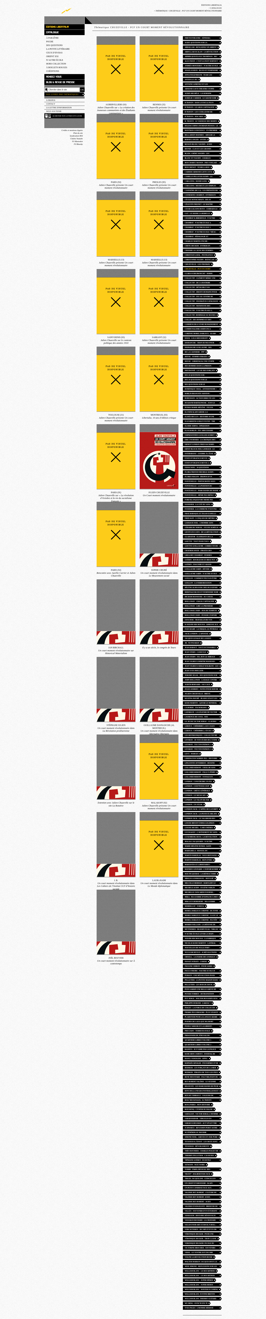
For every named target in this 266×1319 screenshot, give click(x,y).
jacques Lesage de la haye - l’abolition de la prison (198, 638)
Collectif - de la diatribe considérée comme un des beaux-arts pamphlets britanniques (201, 283)
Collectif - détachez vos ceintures (197, 287)
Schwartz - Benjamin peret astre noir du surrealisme (201, 1128)
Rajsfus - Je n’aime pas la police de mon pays (200, 1049)
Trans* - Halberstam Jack (197, 1174)
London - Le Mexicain (195, 795)
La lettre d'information (59, 108)
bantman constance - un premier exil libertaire (201, 130)
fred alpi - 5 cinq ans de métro (200, 518)
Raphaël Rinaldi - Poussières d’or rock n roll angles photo (201, 1063)
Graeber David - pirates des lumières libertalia (198, 551)
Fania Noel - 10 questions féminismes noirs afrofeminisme (201, 468)
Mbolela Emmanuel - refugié (199, 878)
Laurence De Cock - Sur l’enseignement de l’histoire (199, 717)
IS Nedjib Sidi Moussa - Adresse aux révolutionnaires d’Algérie (201, 625)
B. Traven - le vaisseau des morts (201, 121)
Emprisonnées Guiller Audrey (200, 435)
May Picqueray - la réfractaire (200, 874)
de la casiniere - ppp (194, 352)
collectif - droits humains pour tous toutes (201, 292)
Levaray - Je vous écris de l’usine (201, 740)
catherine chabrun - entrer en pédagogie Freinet (200, 195)
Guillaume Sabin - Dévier (197, 569)
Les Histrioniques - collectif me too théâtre (201, 735)
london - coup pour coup (197, 786)
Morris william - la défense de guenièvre (200, 925)
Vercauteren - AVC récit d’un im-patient (201, 1229)
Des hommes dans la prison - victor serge (198, 366)
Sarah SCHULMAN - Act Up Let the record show (201, 1123)
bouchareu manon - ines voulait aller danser (201, 163)
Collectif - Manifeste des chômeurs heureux (197, 306)
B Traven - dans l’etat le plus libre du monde (199, 103)
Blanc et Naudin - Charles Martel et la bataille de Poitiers (201, 158)
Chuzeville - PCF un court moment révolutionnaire (198, 269)
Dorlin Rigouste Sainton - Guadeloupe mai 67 (197, 394)
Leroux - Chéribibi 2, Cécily (198, 731)
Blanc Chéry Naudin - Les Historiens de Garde (197, 154)
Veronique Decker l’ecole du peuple (199, 1243)
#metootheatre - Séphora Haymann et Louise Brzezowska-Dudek (201, 38)
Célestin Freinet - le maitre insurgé (199, 204)
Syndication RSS (76, 136)
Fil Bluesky (78, 144)
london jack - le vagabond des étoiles (200, 819)
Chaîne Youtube (76, 139)
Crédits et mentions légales (72, 130)
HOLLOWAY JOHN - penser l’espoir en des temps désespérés (201, 615)
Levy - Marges (191, 754)
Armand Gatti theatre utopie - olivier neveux (200, 89)
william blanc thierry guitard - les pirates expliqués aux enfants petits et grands (201, 1299)
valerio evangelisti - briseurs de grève (201, 1206)
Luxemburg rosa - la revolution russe (201, 837)
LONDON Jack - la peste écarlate (201, 814)
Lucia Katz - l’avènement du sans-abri (201, 832)
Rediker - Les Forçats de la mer (200, 1068)
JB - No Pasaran (192, 643)
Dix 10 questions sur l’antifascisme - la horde (197, 375)
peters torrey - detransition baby (199, 994)
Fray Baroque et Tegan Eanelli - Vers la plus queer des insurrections (201, 514)
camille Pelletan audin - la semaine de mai (198, 177)
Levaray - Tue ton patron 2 (198, 749)
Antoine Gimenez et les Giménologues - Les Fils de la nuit (199, 84)
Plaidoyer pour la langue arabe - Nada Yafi (201, 1017)
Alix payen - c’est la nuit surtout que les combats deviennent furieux (201, 61)
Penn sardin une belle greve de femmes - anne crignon (200, 989)
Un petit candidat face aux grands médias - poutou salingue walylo (201, 1188)
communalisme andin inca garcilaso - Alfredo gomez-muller (199, 329)
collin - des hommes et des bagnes (198, 320)
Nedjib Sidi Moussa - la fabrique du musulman (200, 939)
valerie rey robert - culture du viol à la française (201, 1193)
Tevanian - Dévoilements (197, 1146)
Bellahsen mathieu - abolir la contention (200, 135)
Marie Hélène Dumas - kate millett (198, 846)
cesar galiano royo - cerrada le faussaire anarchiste (201, 209)
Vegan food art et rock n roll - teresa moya (200, 1225)
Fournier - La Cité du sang (197, 504)
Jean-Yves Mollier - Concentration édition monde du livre (201, 671)
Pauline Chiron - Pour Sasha (198, 966)
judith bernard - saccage (197, 684)
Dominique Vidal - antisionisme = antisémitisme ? (201, 389)
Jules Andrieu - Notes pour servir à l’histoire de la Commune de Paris (201, 689)
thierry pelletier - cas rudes (199, 1155)
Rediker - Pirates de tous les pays (201, 1072)
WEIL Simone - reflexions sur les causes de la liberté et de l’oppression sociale (201, 1266)
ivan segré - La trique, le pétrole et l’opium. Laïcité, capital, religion (201, 629)
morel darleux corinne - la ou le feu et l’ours (201, 915)
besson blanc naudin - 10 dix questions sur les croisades (199, 144)
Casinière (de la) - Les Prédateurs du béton (201, 191)
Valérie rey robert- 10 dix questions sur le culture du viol (201, 1197)
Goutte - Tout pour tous (197, 541)
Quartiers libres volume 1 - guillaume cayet (198, 1040)
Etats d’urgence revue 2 (197, 463)
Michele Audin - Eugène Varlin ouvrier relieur (200, 888)
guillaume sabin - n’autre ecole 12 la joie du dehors (201, 574)
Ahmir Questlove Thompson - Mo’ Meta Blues (201, 57)
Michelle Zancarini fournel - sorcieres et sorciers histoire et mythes (201, 892)
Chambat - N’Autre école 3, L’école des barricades (198, 223)
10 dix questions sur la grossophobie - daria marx (198, 43)
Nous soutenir (53, 111)
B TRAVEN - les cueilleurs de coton (199, 112)
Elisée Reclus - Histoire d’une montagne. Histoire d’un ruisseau (201, 417)
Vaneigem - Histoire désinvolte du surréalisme (200, 1216)
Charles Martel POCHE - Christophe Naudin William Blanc (198, 241)
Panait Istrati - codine (196, 962)
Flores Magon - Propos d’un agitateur (198, 477)
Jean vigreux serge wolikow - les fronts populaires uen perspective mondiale (202, 666)
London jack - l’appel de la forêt (201, 809)
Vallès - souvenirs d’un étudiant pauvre (201, 1211)
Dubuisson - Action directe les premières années (200, 398)
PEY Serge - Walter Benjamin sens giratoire (201, 999)
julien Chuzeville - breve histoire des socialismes (197, 694)
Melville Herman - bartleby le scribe (200, 883)
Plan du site (78, 133)
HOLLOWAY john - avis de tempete (201, 611)
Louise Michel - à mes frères (199, 828)
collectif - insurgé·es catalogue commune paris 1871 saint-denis (201, 301)
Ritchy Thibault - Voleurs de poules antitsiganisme (199, 1096)
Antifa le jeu (191, 80)
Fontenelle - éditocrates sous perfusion (200, 481)
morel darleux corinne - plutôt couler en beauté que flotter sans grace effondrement (201, 920)
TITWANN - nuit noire (195, 1165)
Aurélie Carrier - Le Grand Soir (200, 98)
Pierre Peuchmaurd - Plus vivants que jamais (201, 1012)
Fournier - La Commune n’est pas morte (201, 509)
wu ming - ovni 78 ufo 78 (196, 1303)
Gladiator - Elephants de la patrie (199, 537)
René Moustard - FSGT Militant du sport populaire (201, 1077)
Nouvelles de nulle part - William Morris (198, 948)
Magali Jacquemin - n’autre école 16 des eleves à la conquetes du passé (198, 842)
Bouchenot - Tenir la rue (197, 167)
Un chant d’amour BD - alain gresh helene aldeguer (199, 1183)
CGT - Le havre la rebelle (197, 213)
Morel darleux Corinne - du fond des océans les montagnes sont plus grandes (201, 911)
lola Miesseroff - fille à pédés (200, 772)
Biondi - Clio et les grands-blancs (198, 149)
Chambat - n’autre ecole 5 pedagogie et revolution (198, 227)
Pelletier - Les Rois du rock (198, 985)
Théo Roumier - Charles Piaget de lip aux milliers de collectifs (201, 1151)
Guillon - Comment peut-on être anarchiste (201, 578)
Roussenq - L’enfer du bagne (199, 1109)
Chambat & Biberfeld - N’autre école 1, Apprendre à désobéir (200, 218)
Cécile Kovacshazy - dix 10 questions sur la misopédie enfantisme (198, 200)
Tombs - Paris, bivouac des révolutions (197, 1169)
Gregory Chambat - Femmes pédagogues (198, 555)
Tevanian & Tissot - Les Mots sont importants (201, 1142)
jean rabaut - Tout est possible (200, 648)
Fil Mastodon (77, 141)
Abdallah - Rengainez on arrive (200, 47)
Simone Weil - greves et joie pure (201, 1137)
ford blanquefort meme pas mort (199, 500)
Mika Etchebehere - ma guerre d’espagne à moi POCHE (200, 902)
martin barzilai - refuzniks (198, 860)
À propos (50, 100)
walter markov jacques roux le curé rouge (201, 1262)
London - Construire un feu (198, 781)
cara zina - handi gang (196, 181)
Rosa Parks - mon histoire (197, 1105)
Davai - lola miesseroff (196, 338)
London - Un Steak (193, 805)
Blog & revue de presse (60, 82)
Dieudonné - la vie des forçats (200, 370)
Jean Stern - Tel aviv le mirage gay (200, 657)
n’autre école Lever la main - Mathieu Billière (199, 934)
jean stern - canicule (195, 652)
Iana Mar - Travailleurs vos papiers (198, 620)
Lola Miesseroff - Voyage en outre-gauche (199, 777)
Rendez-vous (54, 76)
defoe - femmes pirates (196, 357)
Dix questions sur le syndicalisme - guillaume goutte (201, 384)
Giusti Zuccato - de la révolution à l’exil (202, 532)
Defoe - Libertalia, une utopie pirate (199, 361)
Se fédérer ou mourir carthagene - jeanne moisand (199, 1133)
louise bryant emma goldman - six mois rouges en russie (200, 823)
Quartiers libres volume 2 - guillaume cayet (198, 1045)
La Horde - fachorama (196, 708)
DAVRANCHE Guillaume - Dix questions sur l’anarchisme (199, 348)
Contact (50, 104)
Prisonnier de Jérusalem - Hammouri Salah (197, 1036)
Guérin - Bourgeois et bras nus (200, 560)
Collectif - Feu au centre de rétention (199, 297)
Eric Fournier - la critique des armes (200, 440)
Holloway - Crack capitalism (199, 601)
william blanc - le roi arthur (200, 1271)
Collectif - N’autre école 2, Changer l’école (198, 311)
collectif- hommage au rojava (200, 315)
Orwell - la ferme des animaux (200, 957)
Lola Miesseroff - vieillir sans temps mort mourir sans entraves (200, 768)
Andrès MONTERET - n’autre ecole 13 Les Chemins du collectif (201, 66)
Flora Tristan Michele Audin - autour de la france (199, 472)
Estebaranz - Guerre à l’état (199, 454)
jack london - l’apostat (196, 634)
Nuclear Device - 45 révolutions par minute (201, 952)
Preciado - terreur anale (197, 1031)
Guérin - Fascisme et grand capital (198, 565)
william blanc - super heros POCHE (199, 1285)
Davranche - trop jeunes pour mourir (199, 343)
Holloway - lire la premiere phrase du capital (199, 606)
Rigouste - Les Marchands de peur (201, 1086)
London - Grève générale (197, 791)
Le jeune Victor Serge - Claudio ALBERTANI (200, 722)
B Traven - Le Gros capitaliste (199, 107)
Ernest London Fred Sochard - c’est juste (200, 444)
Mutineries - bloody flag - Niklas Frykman (201, 929)
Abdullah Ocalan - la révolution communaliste (201, 52)
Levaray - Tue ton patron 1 (198, 744)
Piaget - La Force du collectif (200, 1008)
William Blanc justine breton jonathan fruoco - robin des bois (201, 1294)
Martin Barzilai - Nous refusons (201, 855)
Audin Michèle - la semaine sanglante (198, 94)
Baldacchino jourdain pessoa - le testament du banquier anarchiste (201, 126)
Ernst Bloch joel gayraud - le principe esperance (200, 449)
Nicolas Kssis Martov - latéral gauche (200, 943)
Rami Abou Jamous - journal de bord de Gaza (200, 1054)
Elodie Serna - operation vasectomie (197, 426)
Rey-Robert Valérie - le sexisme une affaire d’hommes (200, 1082)
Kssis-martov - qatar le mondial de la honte (201, 703)
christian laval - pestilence (199, 255)
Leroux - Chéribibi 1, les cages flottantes (200, 726)
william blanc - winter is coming (201, 1289)
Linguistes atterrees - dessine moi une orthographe (200, 763)
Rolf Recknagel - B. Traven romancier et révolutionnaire (200, 1100)
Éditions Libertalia (211, 5)
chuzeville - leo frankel (197, 264)
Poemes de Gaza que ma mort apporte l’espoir (199, 1022)
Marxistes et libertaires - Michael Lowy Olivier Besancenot (198, 865)
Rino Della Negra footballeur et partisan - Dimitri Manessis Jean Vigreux (202, 1091)
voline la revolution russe (198, 1257)
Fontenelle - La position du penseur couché (198, 486)
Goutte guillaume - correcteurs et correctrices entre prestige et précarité (201, 546)
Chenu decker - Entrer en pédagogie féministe (197, 246)
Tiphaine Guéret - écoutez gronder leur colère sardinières (198, 1160)
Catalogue (216, 8)
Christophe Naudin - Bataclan (199, 260)
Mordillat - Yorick (194, 906)
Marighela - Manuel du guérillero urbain (196, 851)
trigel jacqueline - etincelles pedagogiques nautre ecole (200, 1179)
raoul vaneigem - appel (196, 1058)
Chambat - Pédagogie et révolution (196, 237)
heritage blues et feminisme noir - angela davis (201, 592)
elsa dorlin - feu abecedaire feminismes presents (199, 431)
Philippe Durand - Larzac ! (198, 1003)
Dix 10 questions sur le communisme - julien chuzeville (201, 380)
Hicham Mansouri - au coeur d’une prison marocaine (199, 597)
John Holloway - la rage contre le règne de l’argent (201, 680)
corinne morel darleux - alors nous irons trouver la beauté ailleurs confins (200, 334)
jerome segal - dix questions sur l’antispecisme (201, 675)
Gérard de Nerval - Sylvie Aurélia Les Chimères (201, 528)
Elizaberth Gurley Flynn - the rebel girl (200, 421)
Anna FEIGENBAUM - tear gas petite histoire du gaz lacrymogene (198, 75)
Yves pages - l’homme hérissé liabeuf (199, 1308)
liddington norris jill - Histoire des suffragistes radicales (201, 758)
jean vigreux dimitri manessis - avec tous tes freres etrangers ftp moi (200, 662)
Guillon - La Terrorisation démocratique (198, 583)
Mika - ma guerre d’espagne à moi (201, 897)
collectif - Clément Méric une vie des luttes (200, 278)
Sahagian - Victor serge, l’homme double (201, 1114)
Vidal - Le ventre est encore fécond (199, 1253)
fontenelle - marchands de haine (201, 491)
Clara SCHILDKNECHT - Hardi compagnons (198, 274)
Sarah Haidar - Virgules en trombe (198, 1119)
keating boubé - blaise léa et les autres (201, 698)
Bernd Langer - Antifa (195, 140)
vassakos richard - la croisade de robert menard (200, 1220)
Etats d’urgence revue (196, 458)
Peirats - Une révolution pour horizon (200, 976)
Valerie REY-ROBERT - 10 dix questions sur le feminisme (198, 1202)
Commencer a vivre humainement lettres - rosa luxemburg (201, 324)
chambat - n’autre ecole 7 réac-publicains (200, 232)
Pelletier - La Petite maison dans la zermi (201, 980)
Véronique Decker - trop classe (200, 1239)
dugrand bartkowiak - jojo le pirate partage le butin (200, 403)
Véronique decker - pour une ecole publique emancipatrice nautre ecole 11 (200, 1234)
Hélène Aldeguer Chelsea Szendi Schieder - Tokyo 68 (201, 588)
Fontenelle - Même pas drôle (199, 495)
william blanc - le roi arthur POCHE (200, 1276)
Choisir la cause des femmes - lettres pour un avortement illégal (199, 251)
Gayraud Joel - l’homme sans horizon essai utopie (199, 523)
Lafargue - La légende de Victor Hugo (201, 712)
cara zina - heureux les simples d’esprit (200, 186)
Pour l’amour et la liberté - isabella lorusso (199, 1026)
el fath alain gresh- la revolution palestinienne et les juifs (201, 412)
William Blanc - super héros (199, 1280)
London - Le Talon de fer (197, 800)
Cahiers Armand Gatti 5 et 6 (198, 172)
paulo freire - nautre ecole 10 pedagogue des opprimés (200, 971)
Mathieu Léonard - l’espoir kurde (201, 869)
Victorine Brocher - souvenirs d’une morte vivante (200, 1248)
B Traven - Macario (194, 116)
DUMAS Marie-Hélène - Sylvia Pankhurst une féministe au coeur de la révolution (199, 408)
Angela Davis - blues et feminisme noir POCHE (201, 70)
